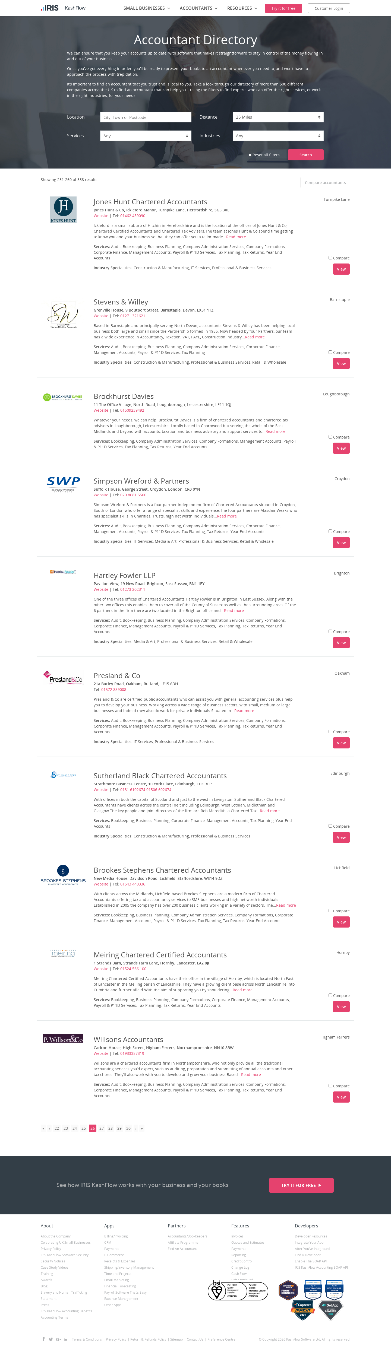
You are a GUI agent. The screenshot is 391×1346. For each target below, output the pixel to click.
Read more (236, 236)
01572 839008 (113, 689)
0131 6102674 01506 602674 (145, 789)
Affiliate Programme (183, 1242)
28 (110, 1128)
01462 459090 (132, 215)
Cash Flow (239, 1273)
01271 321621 (132, 315)
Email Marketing (116, 1280)
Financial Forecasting (120, 1286)
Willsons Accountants (128, 1039)
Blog (44, 1286)
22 (57, 1128)
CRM (107, 1242)
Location (76, 117)
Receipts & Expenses (119, 1261)
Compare (339, 258)
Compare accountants (325, 182)
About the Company (56, 1236)
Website (101, 215)
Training (47, 1273)
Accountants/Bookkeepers (187, 1236)
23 (66, 1128)
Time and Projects (117, 1273)
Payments (111, 1248)
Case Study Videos (54, 1267)
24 (74, 1128)
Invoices (237, 1236)
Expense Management (121, 1298)
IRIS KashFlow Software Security (65, 1255)
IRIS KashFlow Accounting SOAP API (321, 1267)
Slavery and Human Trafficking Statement (64, 1295)
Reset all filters (264, 154)
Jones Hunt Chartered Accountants (150, 202)
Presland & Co (117, 675)
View (341, 269)
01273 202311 (132, 589)
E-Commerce (114, 1255)
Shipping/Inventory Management (129, 1267)
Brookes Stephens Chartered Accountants (162, 870)
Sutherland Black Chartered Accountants (160, 775)
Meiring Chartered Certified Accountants (160, 955)
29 (119, 1128)
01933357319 (132, 1053)
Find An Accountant (182, 1248)
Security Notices (53, 1261)
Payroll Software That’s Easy (125, 1292)
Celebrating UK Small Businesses (66, 1242)
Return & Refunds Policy (148, 1339)
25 (83, 1128)
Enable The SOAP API (311, 1261)
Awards (46, 1280)
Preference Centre (221, 1339)
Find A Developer (308, 1255)
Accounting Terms (54, 1317)
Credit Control (242, 1261)
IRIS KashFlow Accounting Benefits (66, 1311)
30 (128, 1128)
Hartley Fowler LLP (125, 575)
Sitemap (176, 1339)
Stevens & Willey (121, 302)
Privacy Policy (51, 1248)
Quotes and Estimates (247, 1242)
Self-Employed (242, 1280)
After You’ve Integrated (312, 1248)
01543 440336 (132, 884)
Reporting (238, 1255)
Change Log (240, 1267)
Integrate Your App (309, 1242)
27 (101, 1128)
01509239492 (132, 410)
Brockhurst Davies (124, 396)
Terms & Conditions (87, 1339)
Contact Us (195, 1339)
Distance (208, 117)
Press (45, 1305)
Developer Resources (311, 1236)
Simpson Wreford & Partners (141, 481)
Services (75, 136)
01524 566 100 (133, 968)
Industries (210, 136)
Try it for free (299, 1185)
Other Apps (112, 1305)
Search (305, 154)
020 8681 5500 (133, 494)
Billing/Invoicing (116, 1236)
